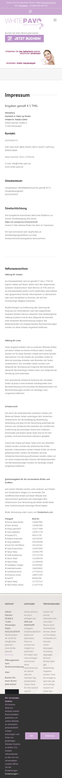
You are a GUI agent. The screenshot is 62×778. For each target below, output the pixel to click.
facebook (9, 654)
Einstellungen (12, 773)
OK (31, 735)
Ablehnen (50, 735)
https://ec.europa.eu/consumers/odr (21, 222)
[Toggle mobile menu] (55, 20)
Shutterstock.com (45, 512)
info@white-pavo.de (38, 5)
